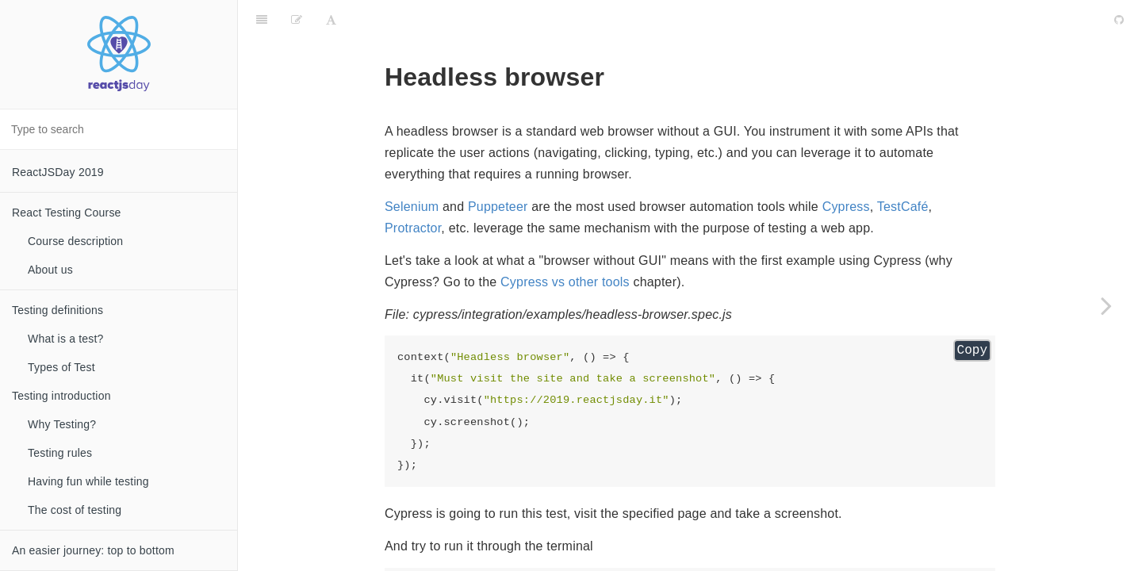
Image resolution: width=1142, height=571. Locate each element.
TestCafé (903, 167)
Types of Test (61, 367)
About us (50, 269)
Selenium (412, 167)
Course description (75, 241)
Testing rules (60, 452)
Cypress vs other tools (565, 242)
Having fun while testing (88, 481)
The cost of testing (74, 510)
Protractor (413, 188)
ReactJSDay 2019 (58, 172)
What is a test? (66, 338)
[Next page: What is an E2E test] (1106, 305)
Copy (972, 311)
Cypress (846, 167)
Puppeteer (498, 167)
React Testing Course (66, 212)
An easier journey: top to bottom (93, 550)
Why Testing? (62, 424)
